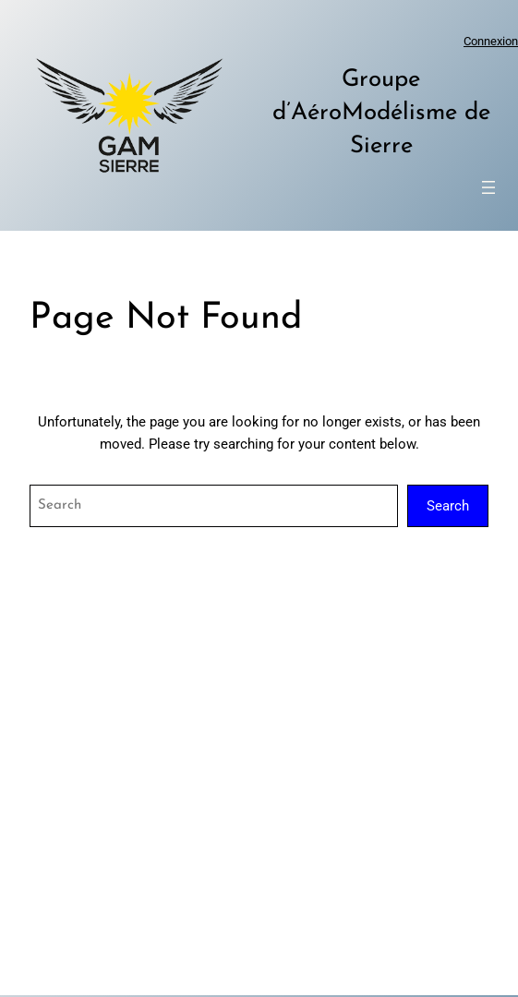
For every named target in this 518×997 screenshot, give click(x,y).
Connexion (491, 41)
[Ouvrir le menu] (488, 187)
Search (448, 506)
